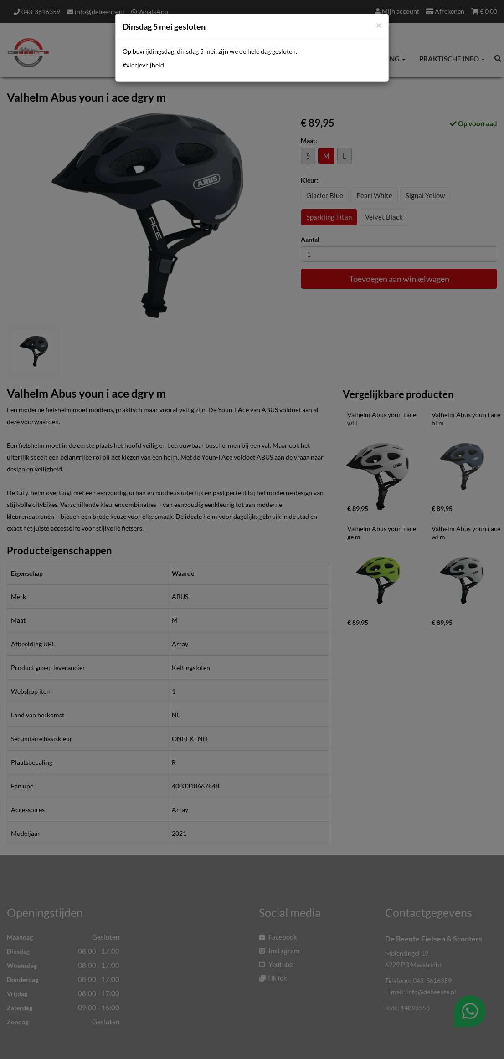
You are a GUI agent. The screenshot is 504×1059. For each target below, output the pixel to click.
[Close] (378, 25)
